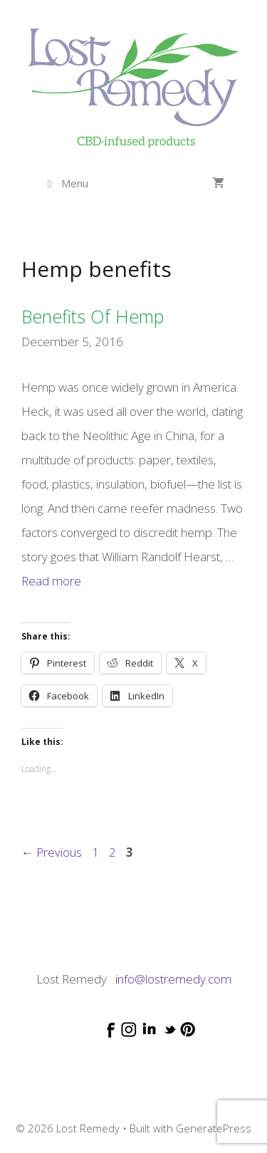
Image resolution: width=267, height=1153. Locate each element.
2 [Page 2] (114, 852)
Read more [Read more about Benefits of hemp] (51, 581)
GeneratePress (213, 1128)
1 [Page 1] (97, 852)
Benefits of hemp (92, 316)
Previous (51, 852)
